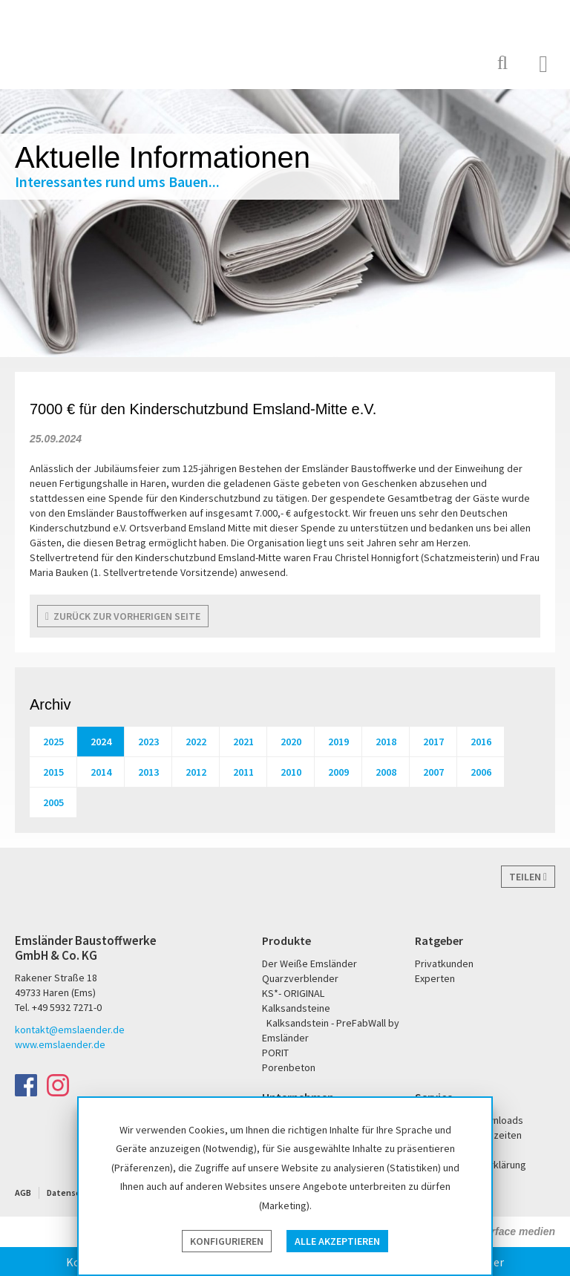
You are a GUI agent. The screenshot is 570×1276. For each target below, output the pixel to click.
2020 (291, 741)
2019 (338, 741)
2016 (481, 741)
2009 (338, 772)
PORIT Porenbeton (389, 62)
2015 (53, 772)
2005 (53, 802)
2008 (386, 772)
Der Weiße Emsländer (331, 62)
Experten (435, 978)
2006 (481, 772)
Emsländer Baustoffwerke (69, 45)
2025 (53, 741)
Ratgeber (439, 940)
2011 (243, 772)
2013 (148, 772)
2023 (148, 741)
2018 (386, 741)
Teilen (528, 876)
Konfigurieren (226, 1241)
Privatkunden (444, 963)
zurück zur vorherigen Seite (122, 616)
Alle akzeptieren (337, 1241)
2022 (196, 741)
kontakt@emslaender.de (70, 1029)
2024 (101, 741)
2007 (433, 772)
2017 (433, 741)
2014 (101, 772)
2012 (196, 772)
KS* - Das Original (437, 62)
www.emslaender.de (60, 1044)
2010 (291, 772)
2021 (243, 741)
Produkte (286, 940)
